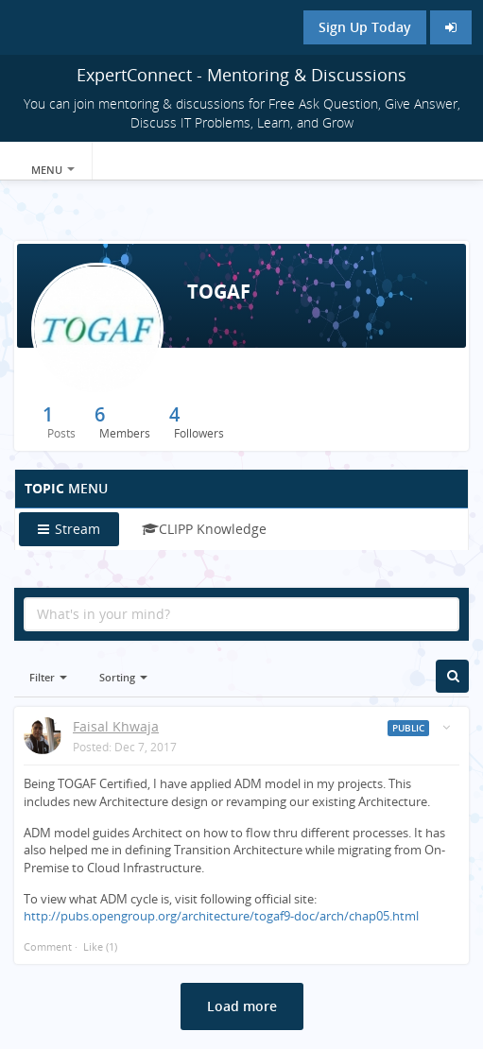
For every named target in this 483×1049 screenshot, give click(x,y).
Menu (53, 170)
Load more (242, 1006)
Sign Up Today (365, 27)
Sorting (123, 677)
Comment (48, 946)
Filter (48, 677)
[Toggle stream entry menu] (446, 727)
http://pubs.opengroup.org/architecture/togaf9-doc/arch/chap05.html (221, 915)
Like (93, 946)
